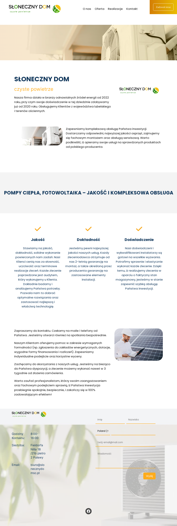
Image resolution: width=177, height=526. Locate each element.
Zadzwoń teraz (163, 7)
